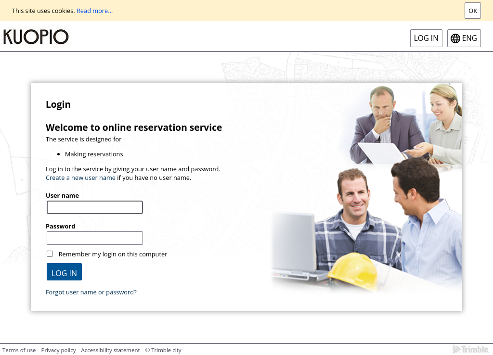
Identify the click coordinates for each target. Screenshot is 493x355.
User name (62, 195)
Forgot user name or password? (91, 292)
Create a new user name (81, 177)
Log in (426, 38)
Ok (472, 10)
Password (60, 226)
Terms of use (19, 350)
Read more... (95, 10)
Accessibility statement (110, 350)
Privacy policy (58, 350)
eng (469, 38)
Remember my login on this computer (113, 254)
